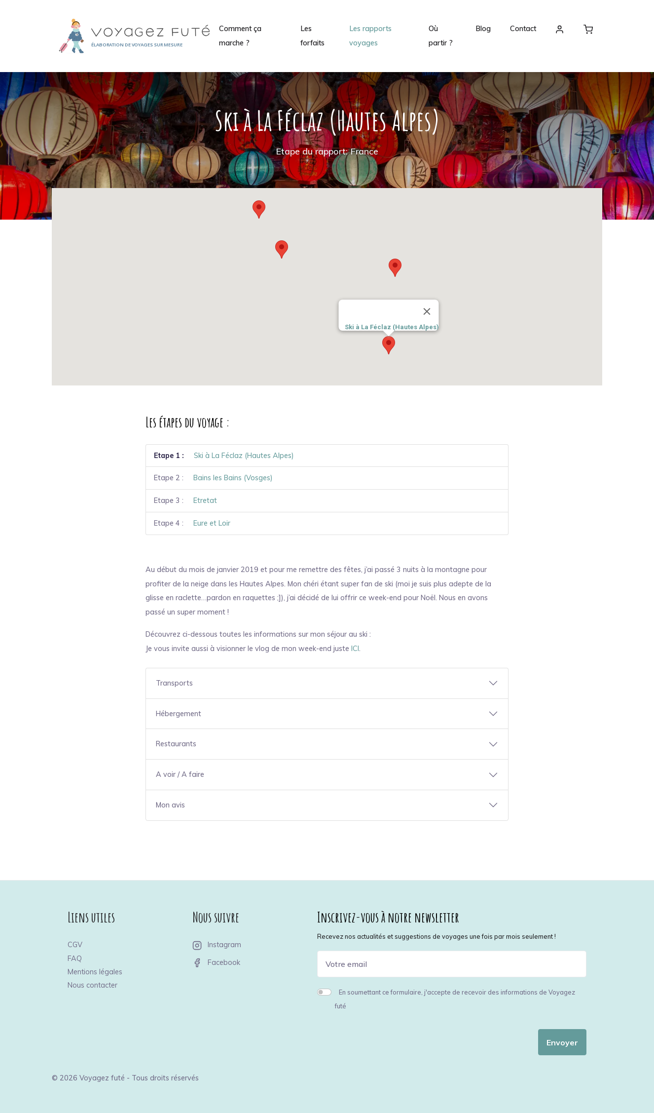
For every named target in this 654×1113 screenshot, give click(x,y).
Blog (483, 28)
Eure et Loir (211, 523)
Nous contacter (92, 985)
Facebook (216, 962)
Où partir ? (441, 35)
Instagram (216, 944)
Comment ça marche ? (240, 35)
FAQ (75, 958)
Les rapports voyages (370, 35)
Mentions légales (95, 971)
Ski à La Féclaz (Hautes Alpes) (244, 455)
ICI (355, 648)
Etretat (205, 500)
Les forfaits (312, 35)
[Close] (427, 311)
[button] (388, 345)
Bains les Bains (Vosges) (233, 477)
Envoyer (562, 1042)
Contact (523, 28)
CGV (75, 944)
